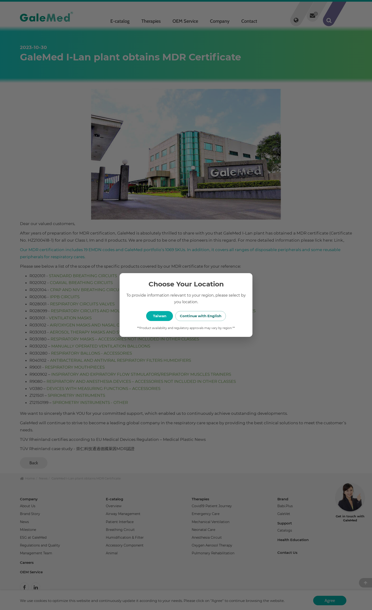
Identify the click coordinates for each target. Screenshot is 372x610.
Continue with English (210, 316)
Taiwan (159, 316)
